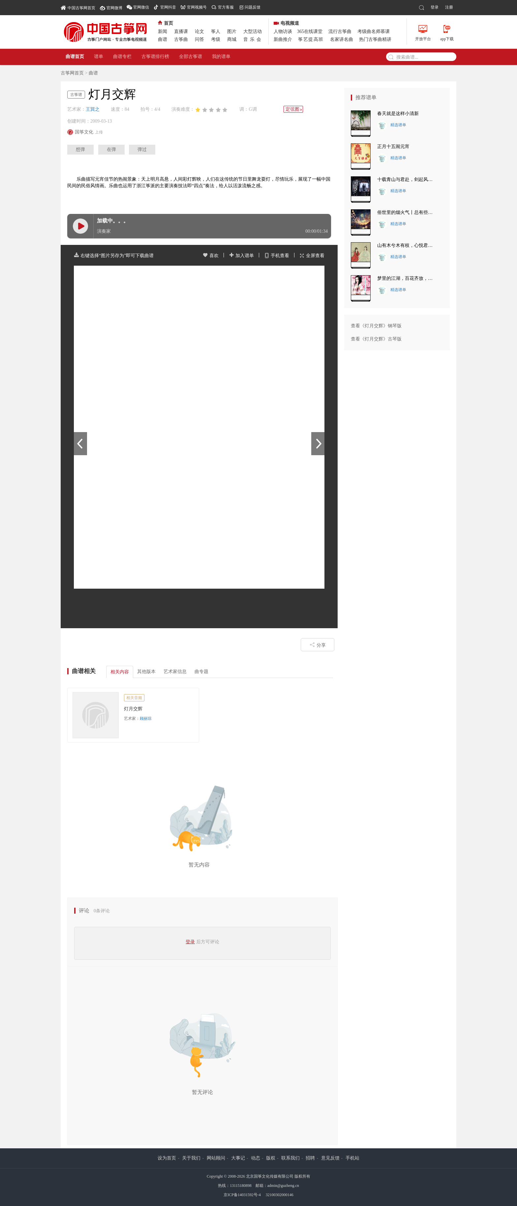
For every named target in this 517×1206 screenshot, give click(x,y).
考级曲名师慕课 (373, 31)
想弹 (80, 149)
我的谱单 (221, 56)
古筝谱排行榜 (155, 56)
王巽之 (93, 109)
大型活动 (252, 31)
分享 (318, 644)
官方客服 (226, 7)
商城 (231, 39)
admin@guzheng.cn (283, 1185)
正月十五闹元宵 (393, 146)
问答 (199, 39)
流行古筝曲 (339, 31)
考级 (215, 39)
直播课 (181, 31)
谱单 (98, 56)
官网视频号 (197, 7)
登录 (435, 7)
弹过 (142, 149)
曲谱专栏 (122, 56)
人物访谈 (283, 31)
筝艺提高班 (311, 39)
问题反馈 (252, 7)
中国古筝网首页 (78, 7)
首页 (165, 23)
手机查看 (276, 255)
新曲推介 (283, 39)
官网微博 (114, 8)
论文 (199, 31)
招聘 (310, 1158)
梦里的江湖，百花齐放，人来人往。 (407, 278)
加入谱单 (241, 255)
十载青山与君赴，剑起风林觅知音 (407, 179)
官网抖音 (168, 7)
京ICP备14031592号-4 (242, 1194)
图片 (231, 31)
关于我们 (191, 1158)
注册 (449, 7)
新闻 (162, 31)
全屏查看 (311, 255)
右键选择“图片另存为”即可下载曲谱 (114, 255)
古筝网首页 (72, 73)
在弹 (111, 149)
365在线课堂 (309, 31)
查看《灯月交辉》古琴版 (376, 339)
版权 (270, 1158)
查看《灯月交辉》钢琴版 (376, 325)
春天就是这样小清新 (398, 113)
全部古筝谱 (190, 56)
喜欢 (211, 255)
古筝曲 (181, 39)
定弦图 (294, 109)
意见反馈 (330, 1158)
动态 (255, 1158)
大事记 (238, 1158)
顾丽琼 (146, 718)
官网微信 (141, 7)
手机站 (352, 1158)
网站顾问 (216, 1158)
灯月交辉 (133, 708)
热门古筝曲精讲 (375, 39)
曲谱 (162, 39)
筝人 (215, 31)
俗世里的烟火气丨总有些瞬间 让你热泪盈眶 (407, 212)
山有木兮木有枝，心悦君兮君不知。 (407, 245)
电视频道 (286, 23)
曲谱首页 (75, 56)
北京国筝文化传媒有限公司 (269, 1176)
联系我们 (290, 1158)
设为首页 (167, 1158)
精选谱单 (391, 125)
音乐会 (253, 39)
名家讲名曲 (341, 39)
